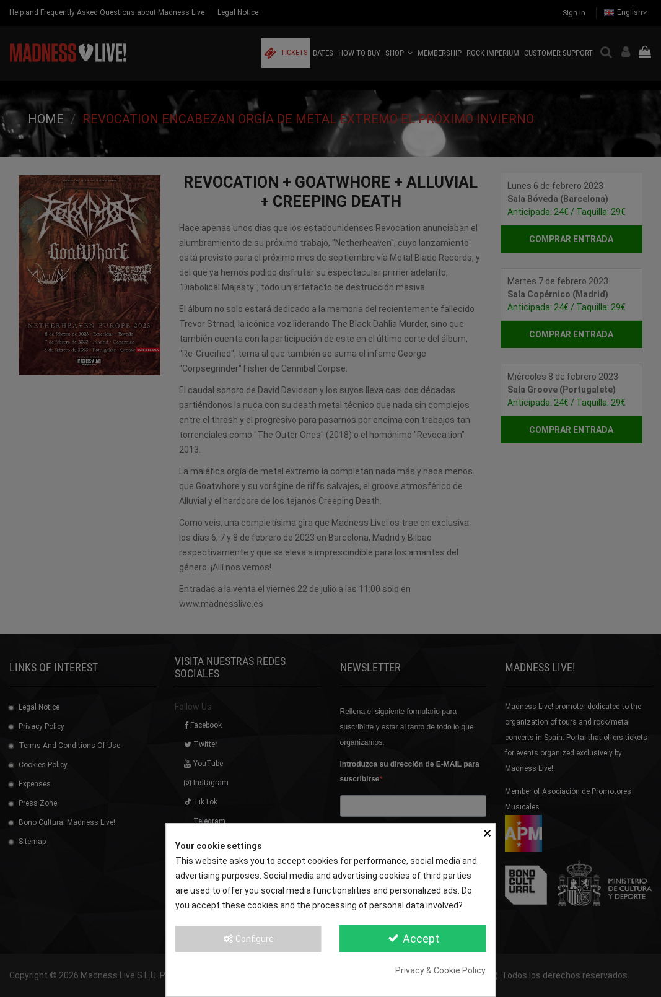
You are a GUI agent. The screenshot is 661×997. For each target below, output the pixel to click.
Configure (248, 939)
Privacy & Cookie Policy (440, 970)
